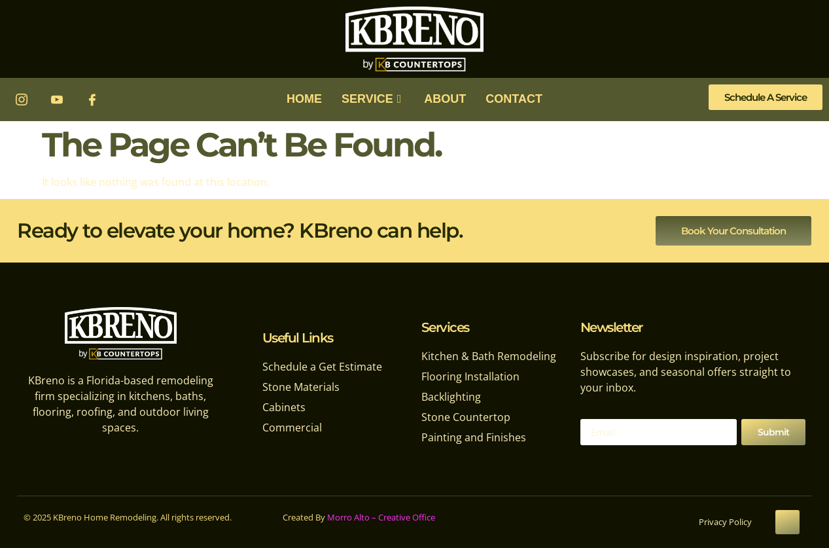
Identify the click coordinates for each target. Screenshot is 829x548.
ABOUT (445, 98)
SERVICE (373, 99)
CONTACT (513, 98)
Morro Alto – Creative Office (381, 517)
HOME (304, 98)
